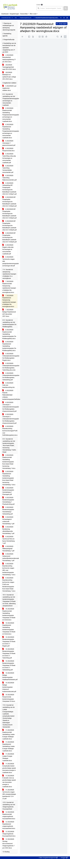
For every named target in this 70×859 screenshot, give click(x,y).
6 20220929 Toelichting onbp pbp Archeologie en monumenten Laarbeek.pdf (9, 158)
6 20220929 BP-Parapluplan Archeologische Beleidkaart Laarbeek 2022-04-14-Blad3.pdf (9, 213)
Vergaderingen (14, 14)
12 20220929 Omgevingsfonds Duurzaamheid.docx (8, 834)
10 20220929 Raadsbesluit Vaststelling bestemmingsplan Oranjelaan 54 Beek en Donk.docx (8, 628)
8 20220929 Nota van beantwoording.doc (8, 385)
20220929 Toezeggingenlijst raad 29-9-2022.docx (9, 67)
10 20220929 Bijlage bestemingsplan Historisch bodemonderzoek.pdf (9, 687)
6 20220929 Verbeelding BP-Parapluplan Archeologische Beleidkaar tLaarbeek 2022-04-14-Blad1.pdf (9, 188)
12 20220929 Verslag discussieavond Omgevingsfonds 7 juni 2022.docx (8, 843)
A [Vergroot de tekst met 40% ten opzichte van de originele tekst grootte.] (67, 18)
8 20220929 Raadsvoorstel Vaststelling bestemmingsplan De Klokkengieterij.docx (9, 334)
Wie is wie (33, 14)
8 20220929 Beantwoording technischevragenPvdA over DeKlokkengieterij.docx (9, 431)
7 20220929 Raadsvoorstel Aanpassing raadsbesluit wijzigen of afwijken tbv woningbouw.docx (9, 287)
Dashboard (5, 14)
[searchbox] (49, 8)
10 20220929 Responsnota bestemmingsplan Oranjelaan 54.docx (8, 698)
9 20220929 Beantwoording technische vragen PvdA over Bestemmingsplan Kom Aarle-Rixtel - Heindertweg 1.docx (8, 584)
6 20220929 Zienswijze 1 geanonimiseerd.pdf (8, 143)
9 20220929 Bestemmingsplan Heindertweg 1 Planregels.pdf (8, 491)
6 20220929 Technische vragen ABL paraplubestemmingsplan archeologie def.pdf (9, 261)
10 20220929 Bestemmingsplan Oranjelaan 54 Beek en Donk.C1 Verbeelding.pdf (8, 665)
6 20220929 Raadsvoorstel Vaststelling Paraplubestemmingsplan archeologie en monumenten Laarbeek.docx (9, 114)
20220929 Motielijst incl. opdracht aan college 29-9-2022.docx (9, 76)
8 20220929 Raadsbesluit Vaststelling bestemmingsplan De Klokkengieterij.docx (9, 346)
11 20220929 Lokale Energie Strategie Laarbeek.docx (8, 757)
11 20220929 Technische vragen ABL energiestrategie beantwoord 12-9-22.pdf (9, 794)
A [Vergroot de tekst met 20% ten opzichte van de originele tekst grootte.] (64, 18)
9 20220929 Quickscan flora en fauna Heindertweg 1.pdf (8, 540)
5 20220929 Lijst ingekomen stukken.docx (9, 88)
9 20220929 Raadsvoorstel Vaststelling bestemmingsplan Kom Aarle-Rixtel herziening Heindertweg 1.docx (8, 461)
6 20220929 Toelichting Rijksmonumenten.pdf (9, 178)
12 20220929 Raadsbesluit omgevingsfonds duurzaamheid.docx (8, 825)
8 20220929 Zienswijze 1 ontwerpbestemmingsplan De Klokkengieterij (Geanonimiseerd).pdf (9, 407)
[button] (65, 8)
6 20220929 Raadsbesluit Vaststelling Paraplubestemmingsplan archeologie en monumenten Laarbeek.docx (9, 131)
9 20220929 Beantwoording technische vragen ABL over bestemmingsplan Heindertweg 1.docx (8, 569)
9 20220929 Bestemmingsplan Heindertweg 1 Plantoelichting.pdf (8, 501)
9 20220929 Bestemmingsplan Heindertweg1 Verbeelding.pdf (8, 511)
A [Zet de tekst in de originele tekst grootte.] (60, 18)
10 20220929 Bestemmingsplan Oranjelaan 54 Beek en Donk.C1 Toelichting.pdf (8, 653)
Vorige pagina (62, 23)
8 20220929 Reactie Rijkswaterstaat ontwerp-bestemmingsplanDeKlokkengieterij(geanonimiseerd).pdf (9, 395)
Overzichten (24, 14)
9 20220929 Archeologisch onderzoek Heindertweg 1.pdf (8, 520)
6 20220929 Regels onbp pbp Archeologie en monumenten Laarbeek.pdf (7, 249)
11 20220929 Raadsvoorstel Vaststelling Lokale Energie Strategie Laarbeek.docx (8, 734)
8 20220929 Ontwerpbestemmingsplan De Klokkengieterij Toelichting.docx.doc (9, 367)
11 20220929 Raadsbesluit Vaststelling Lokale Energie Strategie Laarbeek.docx (8, 746)
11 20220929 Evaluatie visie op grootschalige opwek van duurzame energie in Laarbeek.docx (9, 781)
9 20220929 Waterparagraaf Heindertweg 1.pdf (8, 549)
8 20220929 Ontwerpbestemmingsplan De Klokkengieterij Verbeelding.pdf (9, 376)
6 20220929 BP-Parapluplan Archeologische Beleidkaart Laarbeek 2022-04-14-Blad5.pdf (9, 237)
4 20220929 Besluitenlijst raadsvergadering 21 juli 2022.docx (9, 58)
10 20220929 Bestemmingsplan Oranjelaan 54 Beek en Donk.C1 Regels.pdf (8, 641)
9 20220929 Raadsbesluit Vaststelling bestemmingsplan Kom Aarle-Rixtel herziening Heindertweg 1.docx (8, 478)
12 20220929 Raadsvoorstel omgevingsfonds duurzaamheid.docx (8, 815)
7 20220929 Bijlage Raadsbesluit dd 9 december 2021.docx (9, 313)
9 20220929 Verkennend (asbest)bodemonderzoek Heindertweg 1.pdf (9, 557)
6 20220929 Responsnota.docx (8, 149)
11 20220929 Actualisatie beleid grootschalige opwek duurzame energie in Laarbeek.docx (9, 768)
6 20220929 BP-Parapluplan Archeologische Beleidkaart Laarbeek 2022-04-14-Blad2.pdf (9, 201)
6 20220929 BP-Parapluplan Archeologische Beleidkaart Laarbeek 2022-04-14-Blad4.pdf (9, 225)
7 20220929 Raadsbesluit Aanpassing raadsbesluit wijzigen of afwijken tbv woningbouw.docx (9, 301)
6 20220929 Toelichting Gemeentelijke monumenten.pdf (7, 169)
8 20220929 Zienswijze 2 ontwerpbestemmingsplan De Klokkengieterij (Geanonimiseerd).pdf (9, 419)
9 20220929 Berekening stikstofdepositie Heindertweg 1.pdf (8, 530)
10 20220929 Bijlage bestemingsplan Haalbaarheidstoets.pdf (9, 676)
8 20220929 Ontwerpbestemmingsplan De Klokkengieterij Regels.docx (9, 357)
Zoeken (38, 4)
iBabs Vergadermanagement (48, 857)
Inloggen (64, 857)
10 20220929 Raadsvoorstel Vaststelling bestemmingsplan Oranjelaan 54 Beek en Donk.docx (8, 614)
